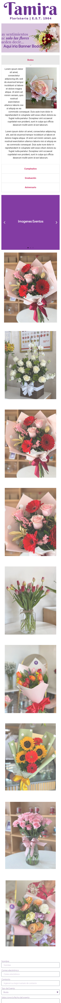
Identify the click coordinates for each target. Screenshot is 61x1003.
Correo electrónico (10, 970)
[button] (4, 222)
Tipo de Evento (8, 988)
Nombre (5, 961)
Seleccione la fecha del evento (15, 997)
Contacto (5, 979)
